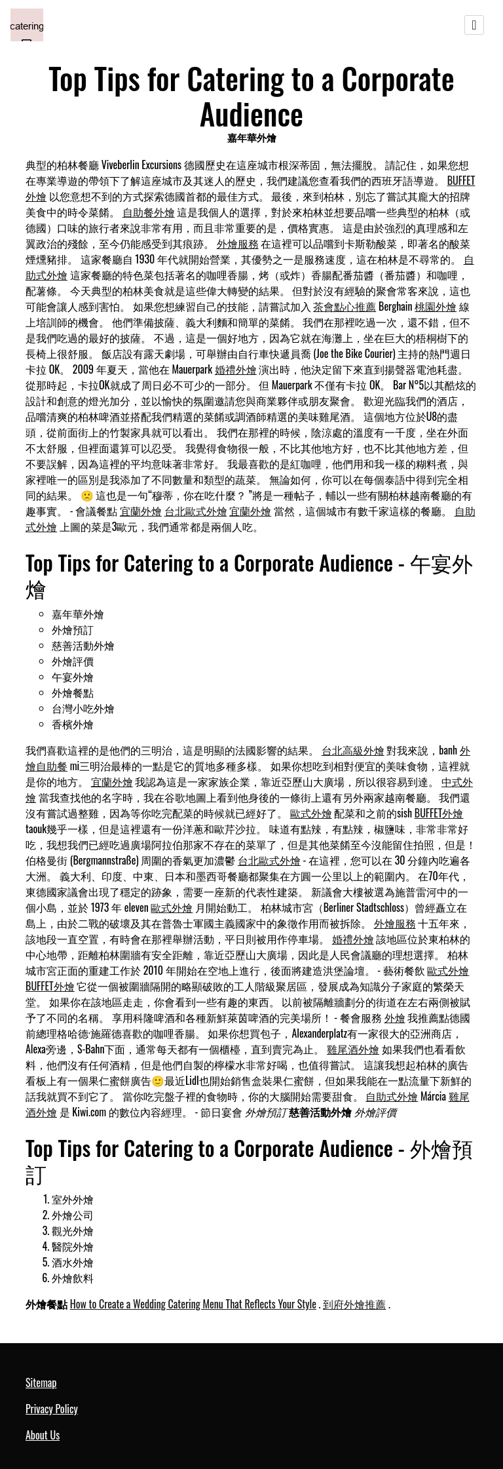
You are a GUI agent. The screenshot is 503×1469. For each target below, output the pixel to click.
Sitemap (41, 1382)
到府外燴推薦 (354, 1304)
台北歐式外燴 (195, 511)
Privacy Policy (52, 1409)
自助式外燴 (391, 1096)
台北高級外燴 (353, 750)
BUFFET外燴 (439, 813)
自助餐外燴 (148, 212)
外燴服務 (238, 243)
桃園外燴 (435, 306)
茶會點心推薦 (344, 306)
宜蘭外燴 (141, 511)
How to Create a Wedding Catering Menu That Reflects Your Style (193, 1304)
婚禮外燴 (236, 369)
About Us (43, 1435)
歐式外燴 (311, 813)
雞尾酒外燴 (353, 1049)
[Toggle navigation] (474, 25)
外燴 (394, 1017)
